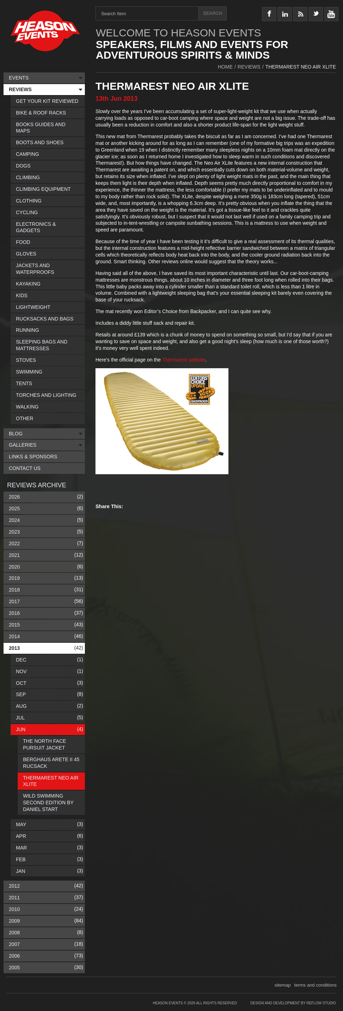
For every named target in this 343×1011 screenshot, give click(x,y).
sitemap (283, 985)
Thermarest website (183, 360)
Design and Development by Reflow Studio (293, 1003)
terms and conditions (315, 985)
